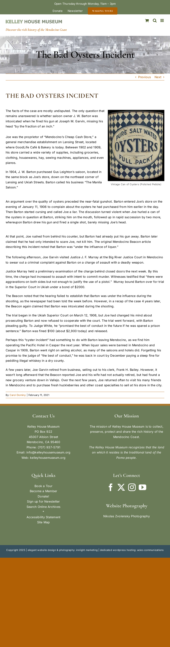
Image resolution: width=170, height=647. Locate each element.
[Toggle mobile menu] (162, 20)
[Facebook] (110, 487)
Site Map (43, 522)
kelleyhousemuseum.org (47, 458)
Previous (144, 77)
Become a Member (43, 491)
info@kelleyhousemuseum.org (48, 452)
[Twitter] (121, 487)
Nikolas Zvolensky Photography (126, 516)
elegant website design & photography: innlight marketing (63, 549)
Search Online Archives (43, 507)
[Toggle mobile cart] (147, 20)
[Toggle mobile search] (155, 20)
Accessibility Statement (43, 517)
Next (158, 77)
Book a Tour (43, 486)
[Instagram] (132, 487)
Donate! (43, 496)
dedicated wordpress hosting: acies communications (132, 549)
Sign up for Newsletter (43, 501)
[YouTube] (142, 487)
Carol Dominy (18, 394)
